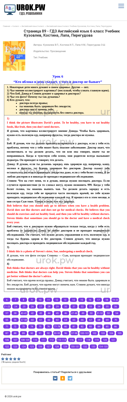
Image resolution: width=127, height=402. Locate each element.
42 (32, 313)
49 (83, 313)
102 (95, 333)
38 (15, 313)
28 (49, 306)
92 (48, 333)
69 (107, 320)
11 (48, 299)
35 (107, 306)
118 (88, 340)
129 (65, 346)
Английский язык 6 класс (33, 26)
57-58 (24, 320)
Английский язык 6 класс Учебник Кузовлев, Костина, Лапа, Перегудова (79, 26)
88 (15, 333)
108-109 (25, 340)
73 (23, 326)
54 (116, 313)
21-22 (7, 306)
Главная (6, 26)
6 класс (15, 26)
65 (74, 320)
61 (40, 320)
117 (80, 340)
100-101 (84, 333)
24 (15, 306)
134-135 (103, 346)
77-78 (57, 326)
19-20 (115, 299)
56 (15, 320)
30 (65, 306)
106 (7, 340)
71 (6, 326)
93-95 (57, 333)
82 (82, 326)
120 (105, 340)
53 (108, 313)
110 (35, 340)
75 (40, 326)
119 (97, 340)
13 (65, 299)
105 (119, 333)
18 (106, 299)
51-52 (100, 313)
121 (113, 340)
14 (73, 299)
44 (49, 313)
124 (24, 346)
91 (40, 333)
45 (57, 313)
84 (99, 326)
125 (32, 346)
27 (40, 306)
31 (74, 306)
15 (81, 299)
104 (111, 333)
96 (65, 333)
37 (6, 313)
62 (49, 320)
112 (52, 340)
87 (6, 333)
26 (32, 306)
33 (90, 306)
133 (93, 346)
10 (40, 299)
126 (40, 346)
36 (115, 306)
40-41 (24, 313)
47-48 (74, 313)
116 (72, 340)
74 (31, 326)
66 (82, 320)
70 (115, 320)
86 (115, 326)
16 (90, 299)
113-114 (61, 340)
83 (90, 326)
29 (57, 306)
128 (57, 346)
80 (65, 326)
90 (31, 333)
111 (43, 340)
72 (15, 326)
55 (6, 320)
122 (7, 346)
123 (15, 346)
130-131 (75, 346)
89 (23, 333)
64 (65, 320)
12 (56, 299)
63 (57, 320)
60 (32, 320)
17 (98, 299)
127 (48, 346)
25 (24, 306)
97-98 (74, 333)
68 (99, 320)
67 (90, 320)
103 (103, 333)
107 (15, 340)
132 (85, 346)
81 (74, 326)
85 (107, 326)
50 (91, 313)
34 (99, 306)
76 (48, 326)
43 (40, 313)
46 (65, 313)
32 (82, 306)
